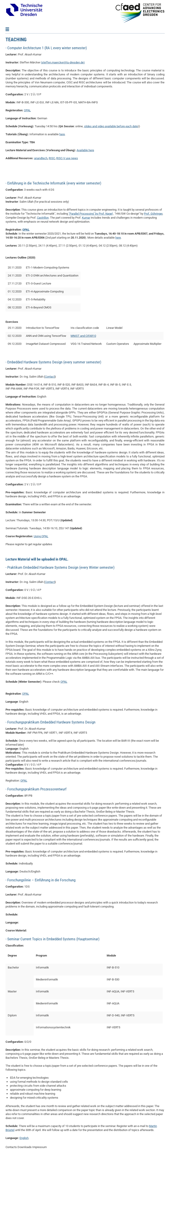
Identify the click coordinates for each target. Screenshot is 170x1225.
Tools (10, 87)
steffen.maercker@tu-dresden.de (63, 129)
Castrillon (43, 284)
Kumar (86, 284)
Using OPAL (41, 602)
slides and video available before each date (111, 192)
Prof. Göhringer (153, 280)
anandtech (40, 224)
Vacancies (13, 74)
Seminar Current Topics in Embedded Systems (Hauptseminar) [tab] (52, 1005)
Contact (12, 94)
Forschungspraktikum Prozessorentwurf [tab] (36, 855)
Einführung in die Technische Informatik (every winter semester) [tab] (53, 249)
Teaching (12, 81)
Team (10, 47)
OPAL (27, 176)
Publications (14, 61)
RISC (52, 224)
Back (12, 34)
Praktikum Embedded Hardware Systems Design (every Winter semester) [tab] (60, 634)
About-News (15, 41)
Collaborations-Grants (21, 54)
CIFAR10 (90, 402)
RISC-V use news (67, 224)
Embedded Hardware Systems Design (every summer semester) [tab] (53, 428)
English (24, 1204)
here (62, 200)
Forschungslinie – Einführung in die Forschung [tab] (40, 946)
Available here (85, 216)
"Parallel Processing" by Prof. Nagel (91, 280)
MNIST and (78, 402)
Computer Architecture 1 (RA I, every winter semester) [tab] (46, 114)
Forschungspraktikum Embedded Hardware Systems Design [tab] (50, 788)
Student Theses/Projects (23, 67)
